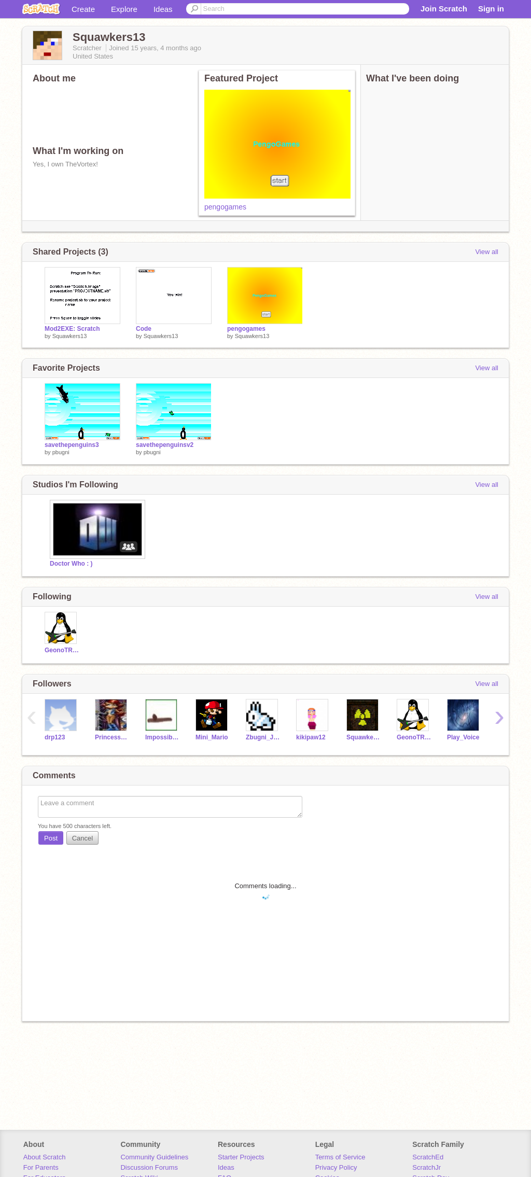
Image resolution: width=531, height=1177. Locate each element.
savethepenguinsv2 (164, 445)
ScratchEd (427, 1157)
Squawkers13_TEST (363, 737)
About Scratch (44, 1157)
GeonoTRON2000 (62, 650)
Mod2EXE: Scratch (72, 328)
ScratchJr (426, 1167)
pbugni (60, 452)
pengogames (225, 207)
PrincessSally (112, 737)
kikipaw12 (311, 737)
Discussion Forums (149, 1167)
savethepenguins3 (72, 445)
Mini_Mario (211, 737)
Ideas (163, 9)
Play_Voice (463, 737)
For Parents (41, 1167)
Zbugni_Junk (263, 737)
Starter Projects (241, 1157)
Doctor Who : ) (71, 563)
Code (143, 328)
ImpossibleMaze (162, 737)
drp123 (55, 737)
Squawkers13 (69, 336)
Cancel (82, 838)
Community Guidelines (154, 1157)
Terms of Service (340, 1157)
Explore (124, 9)
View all (486, 252)
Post (51, 838)
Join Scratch (444, 8)
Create (83, 9)
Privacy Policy (336, 1167)
